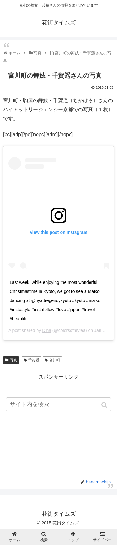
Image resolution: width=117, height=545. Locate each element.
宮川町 (54, 360)
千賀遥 (33, 360)
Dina (46, 330)
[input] (58, 404)
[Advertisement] (58, 425)
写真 (13, 360)
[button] (105, 405)
